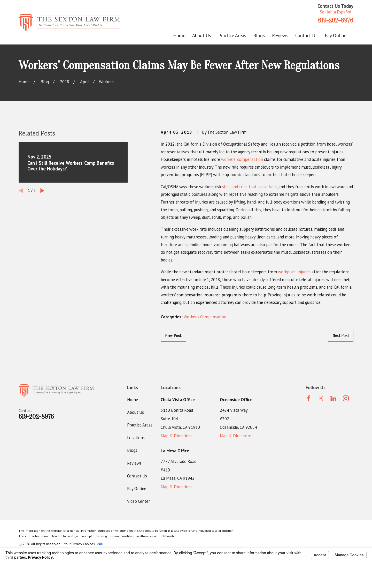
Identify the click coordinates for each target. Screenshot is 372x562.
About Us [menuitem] (201, 35)
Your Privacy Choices (83, 544)
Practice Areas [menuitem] (232, 35)
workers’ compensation (242, 159)
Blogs (132, 450)
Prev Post (173, 335)
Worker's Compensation (205, 317)
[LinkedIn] (333, 398)
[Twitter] (321, 398)
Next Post (340, 335)
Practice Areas (139, 425)
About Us (135, 412)
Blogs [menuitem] (259, 35)
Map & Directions (176, 436)
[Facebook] (309, 398)
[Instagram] (346, 398)
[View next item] (42, 190)
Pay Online (136, 488)
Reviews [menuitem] (280, 35)
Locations (136, 437)
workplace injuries (294, 272)
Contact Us (137, 476)
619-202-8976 (335, 20)
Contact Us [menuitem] (306, 35)
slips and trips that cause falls (249, 187)
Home (132, 399)
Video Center (138, 501)
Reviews (134, 463)
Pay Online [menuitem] (335, 35)
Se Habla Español (335, 12)
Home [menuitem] (179, 35)
